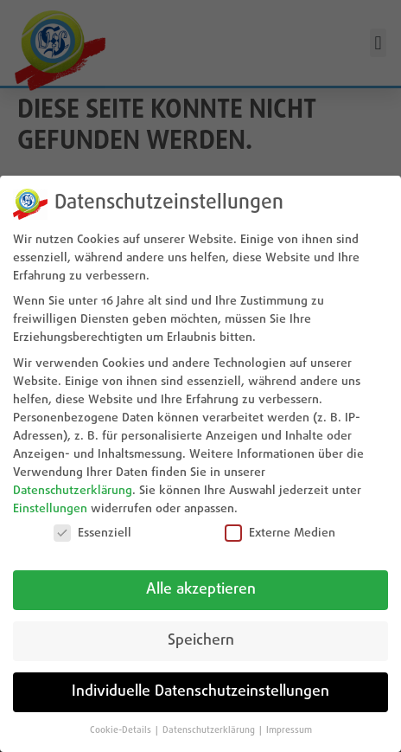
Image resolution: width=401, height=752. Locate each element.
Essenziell (92, 533)
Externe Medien (280, 533)
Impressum (289, 730)
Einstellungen (50, 508)
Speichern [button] (201, 640)
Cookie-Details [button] (122, 730)
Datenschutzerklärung (72, 490)
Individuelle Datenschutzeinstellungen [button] (200, 692)
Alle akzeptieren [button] (201, 589)
